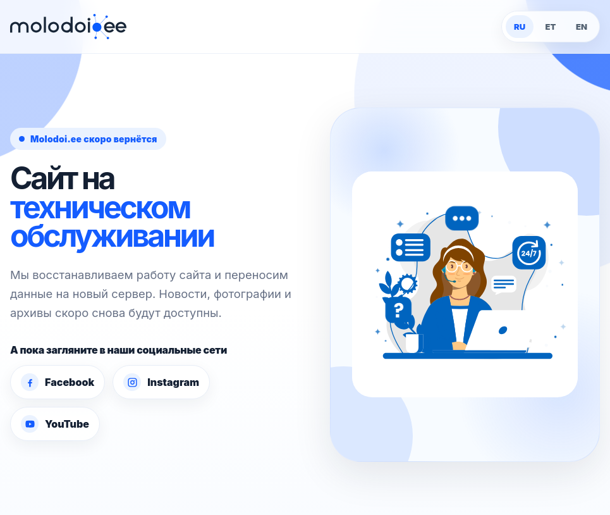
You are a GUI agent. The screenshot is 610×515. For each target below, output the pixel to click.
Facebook (57, 382)
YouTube (55, 424)
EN (581, 27)
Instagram (161, 382)
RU (519, 27)
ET (551, 27)
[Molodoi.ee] (68, 26)
